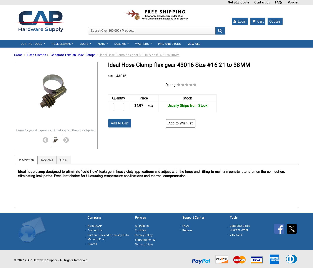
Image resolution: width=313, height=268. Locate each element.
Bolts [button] (84, 43)
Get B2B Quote (238, 2)
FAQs (279, 2)
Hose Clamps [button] (62, 43)
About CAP (95, 225)
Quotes (275, 21)
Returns (187, 230)
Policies (293, 2)
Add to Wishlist (180, 123)
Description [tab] (26, 160)
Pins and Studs (169, 43)
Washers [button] (142, 43)
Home (18, 55)
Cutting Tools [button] (32, 43)
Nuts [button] (102, 43)
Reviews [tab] (47, 160)
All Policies (142, 225)
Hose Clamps (36, 55)
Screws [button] (120, 43)
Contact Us (262, 2)
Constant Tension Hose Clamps (73, 55)
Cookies (140, 230)
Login (239, 21)
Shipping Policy (145, 239)
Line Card (236, 234)
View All (194, 43)
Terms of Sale (144, 244)
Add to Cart (119, 123)
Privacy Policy (144, 235)
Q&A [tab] (63, 160)
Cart (258, 21)
